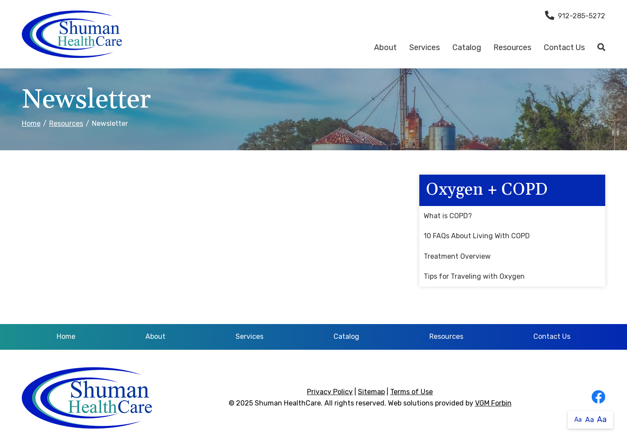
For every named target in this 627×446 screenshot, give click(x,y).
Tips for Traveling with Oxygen (474, 276)
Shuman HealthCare (288, 403)
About (385, 47)
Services (424, 47)
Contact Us (564, 47)
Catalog (466, 47)
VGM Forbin (493, 403)
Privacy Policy (330, 392)
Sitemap (371, 392)
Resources (512, 47)
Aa (578, 419)
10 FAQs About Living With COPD (477, 236)
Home (31, 123)
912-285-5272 (575, 16)
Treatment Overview (457, 256)
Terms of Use (411, 392)
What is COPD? (448, 216)
